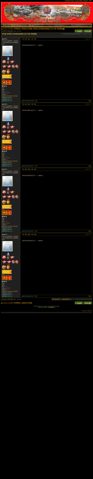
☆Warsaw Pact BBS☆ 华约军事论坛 (12, 29)
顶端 (89, 100)
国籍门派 (31, 25)
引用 (23, 39)
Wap (89, 310)
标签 (14, 25)
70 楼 (35, 100)
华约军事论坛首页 (69, 1)
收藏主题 (78, 34)
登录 (8, 25)
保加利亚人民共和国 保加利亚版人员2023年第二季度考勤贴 (48, 29)
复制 (35, 39)
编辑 (29, 39)
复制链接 (73, 34)
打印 (62, 34)
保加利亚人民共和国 (27, 29)
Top (91, 310)
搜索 (20, 25)
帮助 (90, 1)
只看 (32, 39)
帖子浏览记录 (56, 299)
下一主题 (89, 34)
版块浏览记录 (66, 299)
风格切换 (86, 1)
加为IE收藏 (67, 34)
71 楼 (35, 166)
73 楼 (35, 296)
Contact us (84, 310)
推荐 (17, 25)
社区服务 (25, 25)
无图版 (80, 1)
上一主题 (83, 34)
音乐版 (76, 1)
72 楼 (35, 231)
